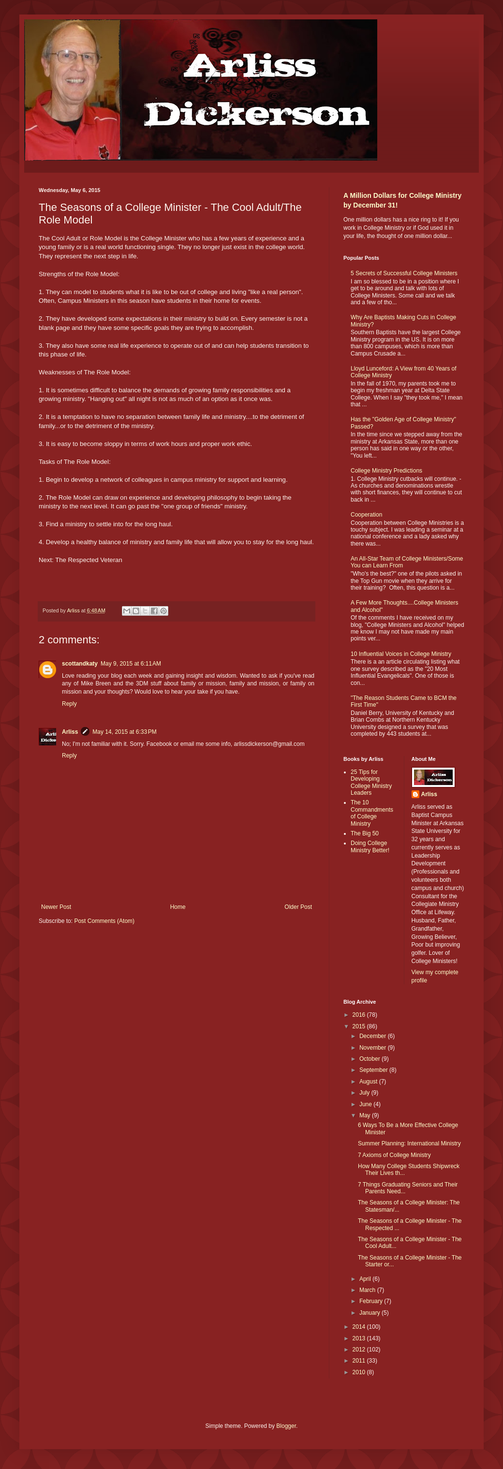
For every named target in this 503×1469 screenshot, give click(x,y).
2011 (360, 1360)
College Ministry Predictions (386, 470)
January (370, 1312)
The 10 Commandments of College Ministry (372, 813)
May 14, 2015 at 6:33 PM (124, 731)
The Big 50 (365, 833)
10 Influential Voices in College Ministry (401, 654)
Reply (69, 703)
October (370, 1058)
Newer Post (56, 907)
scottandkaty (80, 663)
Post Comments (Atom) (104, 921)
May (365, 1115)
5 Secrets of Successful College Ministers (404, 273)
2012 (360, 1349)
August (369, 1081)
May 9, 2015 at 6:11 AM (131, 663)
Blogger (286, 1426)
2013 (360, 1338)
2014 (360, 1326)
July (365, 1092)
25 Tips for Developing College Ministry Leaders (371, 782)
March (368, 1290)
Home (178, 907)
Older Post (298, 907)
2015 (360, 1026)
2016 (360, 1014)
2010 (360, 1372)
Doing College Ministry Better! (370, 846)
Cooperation (366, 514)
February (371, 1301)
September (374, 1070)
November (373, 1047)
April (365, 1279)
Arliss (70, 731)
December (373, 1036)
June (366, 1104)
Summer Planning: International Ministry (409, 1143)
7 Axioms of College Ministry (394, 1155)
